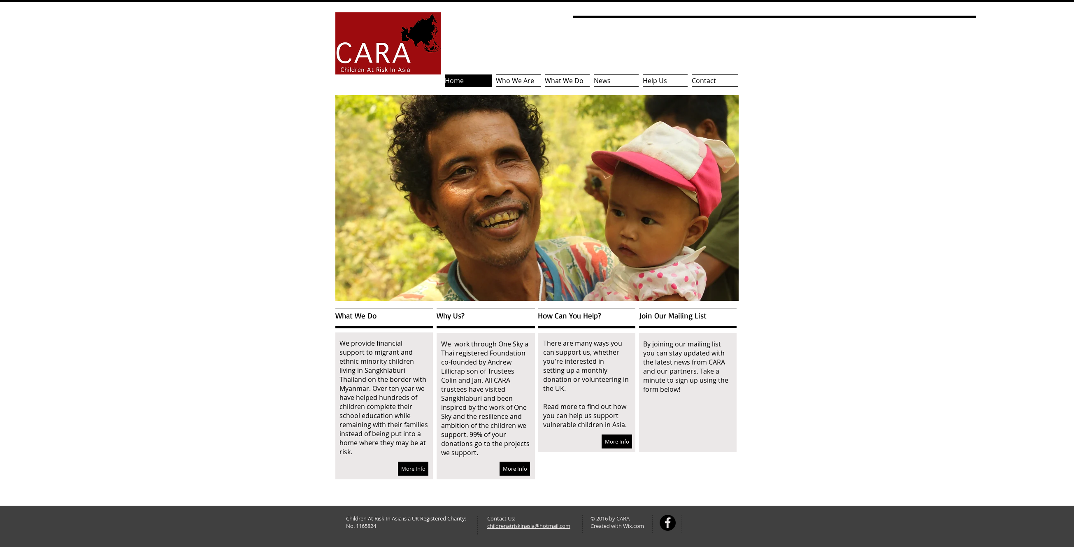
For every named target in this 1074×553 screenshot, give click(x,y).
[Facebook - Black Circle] (668, 523)
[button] (537, 198)
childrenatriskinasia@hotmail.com (528, 526)
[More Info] (413, 469)
